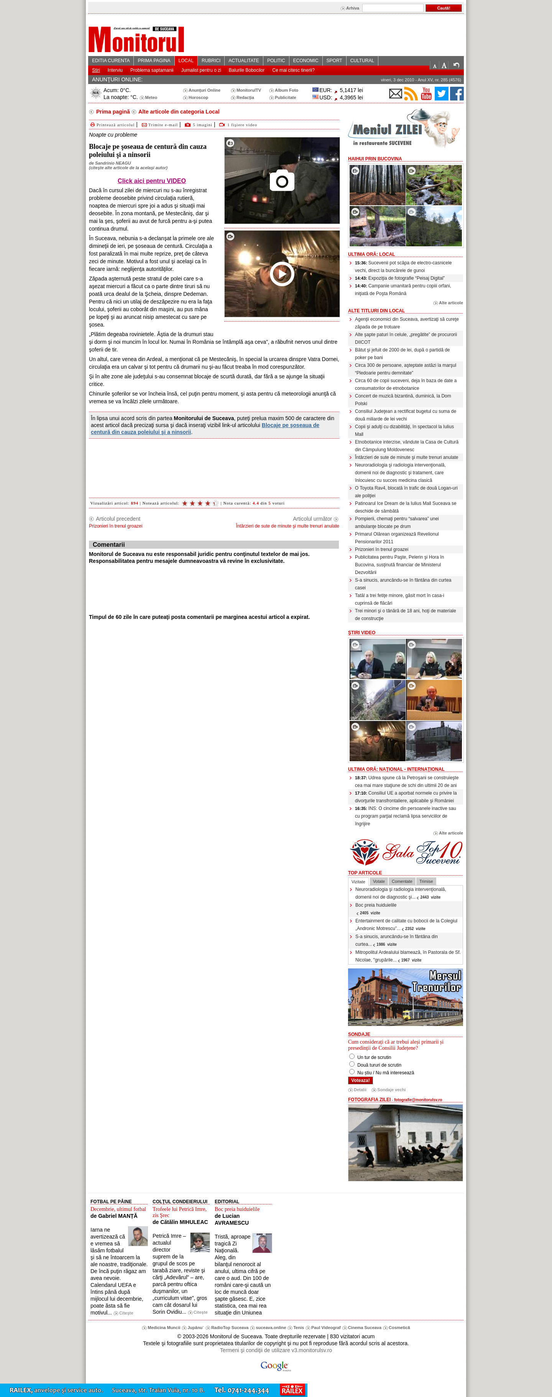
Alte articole (451, 302)
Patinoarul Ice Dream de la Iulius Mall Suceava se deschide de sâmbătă (406, 507)
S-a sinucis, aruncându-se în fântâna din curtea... (396, 940)
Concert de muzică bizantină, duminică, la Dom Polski (403, 399)
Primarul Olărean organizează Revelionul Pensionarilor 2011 (397, 537)
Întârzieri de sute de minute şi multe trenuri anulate (406, 457)
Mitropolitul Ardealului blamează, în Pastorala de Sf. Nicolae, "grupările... (408, 956)
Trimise (426, 881)
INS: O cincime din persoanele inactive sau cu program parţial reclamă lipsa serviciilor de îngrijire (405, 816)
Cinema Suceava (364, 1327)
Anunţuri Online (204, 90)
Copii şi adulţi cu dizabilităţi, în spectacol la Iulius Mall (404, 430)
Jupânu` (195, 1327)
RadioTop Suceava (230, 1327)
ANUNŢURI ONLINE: (117, 79)
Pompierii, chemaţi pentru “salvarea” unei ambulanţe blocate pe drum (397, 522)
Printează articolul (112, 124)
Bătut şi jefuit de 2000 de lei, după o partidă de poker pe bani (402, 353)
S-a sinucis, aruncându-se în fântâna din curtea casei (403, 583)
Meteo (151, 97)
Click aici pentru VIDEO (152, 181)
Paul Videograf (326, 1327)
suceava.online (271, 1327)
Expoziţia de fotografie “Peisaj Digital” (400, 278)
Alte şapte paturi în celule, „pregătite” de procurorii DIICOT (406, 338)
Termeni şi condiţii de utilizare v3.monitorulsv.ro (276, 1350)
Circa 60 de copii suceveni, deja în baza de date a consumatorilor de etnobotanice (406, 384)
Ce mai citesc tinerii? (293, 70)
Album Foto (286, 90)
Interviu (115, 70)
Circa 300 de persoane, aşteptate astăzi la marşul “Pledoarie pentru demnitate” (405, 369)
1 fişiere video (242, 124)
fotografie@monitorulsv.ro (418, 1100)
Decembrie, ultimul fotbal (118, 1209)
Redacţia (245, 97)
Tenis (298, 1327)
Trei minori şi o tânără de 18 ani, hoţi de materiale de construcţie (405, 614)
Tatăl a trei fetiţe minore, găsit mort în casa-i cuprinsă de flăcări (399, 599)
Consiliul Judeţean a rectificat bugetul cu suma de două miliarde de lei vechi (405, 415)
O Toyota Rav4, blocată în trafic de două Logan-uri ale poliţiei (406, 491)
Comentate (402, 881)
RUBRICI (211, 60)
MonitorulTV (249, 90)
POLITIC (276, 60)
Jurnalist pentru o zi (201, 70)
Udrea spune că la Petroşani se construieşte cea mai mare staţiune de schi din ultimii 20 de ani (406, 781)
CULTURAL (362, 60)
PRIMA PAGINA (154, 60)
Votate (379, 881)
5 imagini (202, 124)
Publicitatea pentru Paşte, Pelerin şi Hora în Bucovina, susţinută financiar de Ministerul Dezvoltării (399, 564)
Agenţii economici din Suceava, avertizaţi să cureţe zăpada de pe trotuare (407, 323)
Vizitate (358, 881)
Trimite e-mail (159, 124)
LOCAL (186, 60)
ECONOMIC (306, 60)
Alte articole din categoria (178, 112)
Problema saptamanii (152, 70)
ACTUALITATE (243, 60)
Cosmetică (399, 1327)
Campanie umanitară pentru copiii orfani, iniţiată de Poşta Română (403, 289)
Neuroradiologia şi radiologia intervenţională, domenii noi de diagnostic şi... (400, 893)
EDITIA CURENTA (111, 60)
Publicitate (285, 97)
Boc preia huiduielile (375, 908)
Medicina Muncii (164, 1327)
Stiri (96, 70)
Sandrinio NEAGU (113, 163)
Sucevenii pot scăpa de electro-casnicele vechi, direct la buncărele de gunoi (403, 266)
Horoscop (198, 97)
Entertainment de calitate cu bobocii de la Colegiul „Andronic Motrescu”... (406, 924)
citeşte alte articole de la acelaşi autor (128, 167)
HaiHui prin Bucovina (375, 159)
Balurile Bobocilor (246, 70)
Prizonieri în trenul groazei (381, 549)
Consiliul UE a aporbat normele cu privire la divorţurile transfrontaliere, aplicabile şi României (406, 796)
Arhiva (352, 8)
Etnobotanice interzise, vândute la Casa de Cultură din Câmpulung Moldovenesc (406, 445)
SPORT (334, 60)
